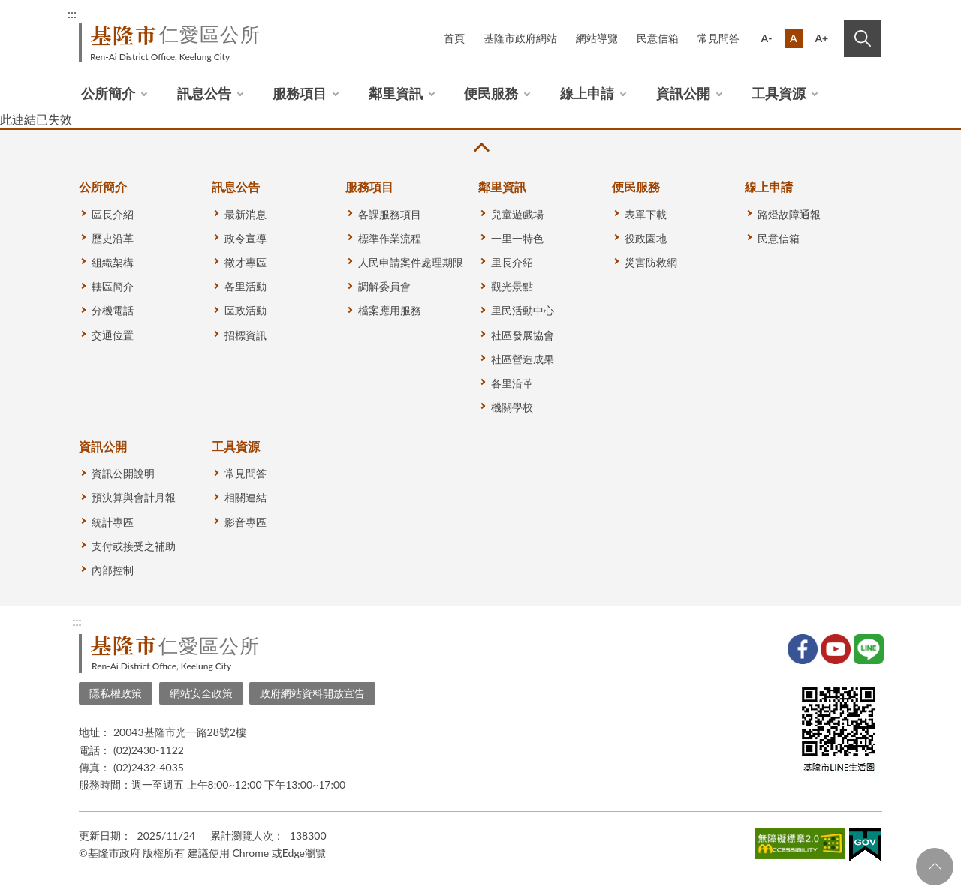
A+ (821, 38)
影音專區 (245, 522)
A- (767, 38)
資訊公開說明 (123, 473)
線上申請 (587, 93)
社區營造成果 (522, 359)
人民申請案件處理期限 (410, 262)
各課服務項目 (389, 214)
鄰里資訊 (396, 93)
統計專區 (113, 522)
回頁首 (934, 866)
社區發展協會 (522, 335)
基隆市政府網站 (520, 38)
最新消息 (245, 214)
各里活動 (245, 286)
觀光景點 (512, 286)
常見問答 (718, 38)
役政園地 (646, 238)
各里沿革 (512, 383)
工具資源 (779, 93)
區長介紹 (113, 214)
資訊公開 (683, 93)
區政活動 (245, 310)
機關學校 (512, 407)
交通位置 (113, 335)
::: (72, 13)
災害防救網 (651, 262)
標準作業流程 (389, 238)
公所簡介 (108, 93)
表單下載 (646, 214)
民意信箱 (658, 38)
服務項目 (300, 93)
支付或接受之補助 (134, 546)
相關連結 (245, 497)
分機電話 (113, 310)
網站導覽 (597, 38)
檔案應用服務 (389, 310)
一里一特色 (517, 238)
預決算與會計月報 (134, 497)
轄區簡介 (113, 286)
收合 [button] (480, 147)
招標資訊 (245, 335)
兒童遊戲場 (517, 214)
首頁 (454, 38)
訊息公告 (204, 93)
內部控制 (113, 570)
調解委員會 (384, 286)
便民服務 (491, 93)
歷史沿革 (113, 238)
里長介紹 (512, 262)
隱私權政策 (115, 693)
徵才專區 (245, 262)
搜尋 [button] (862, 38)
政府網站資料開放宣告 (312, 693)
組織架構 (113, 262)
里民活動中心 (522, 310)
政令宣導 (245, 238)
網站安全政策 (201, 693)
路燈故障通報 (789, 214)
